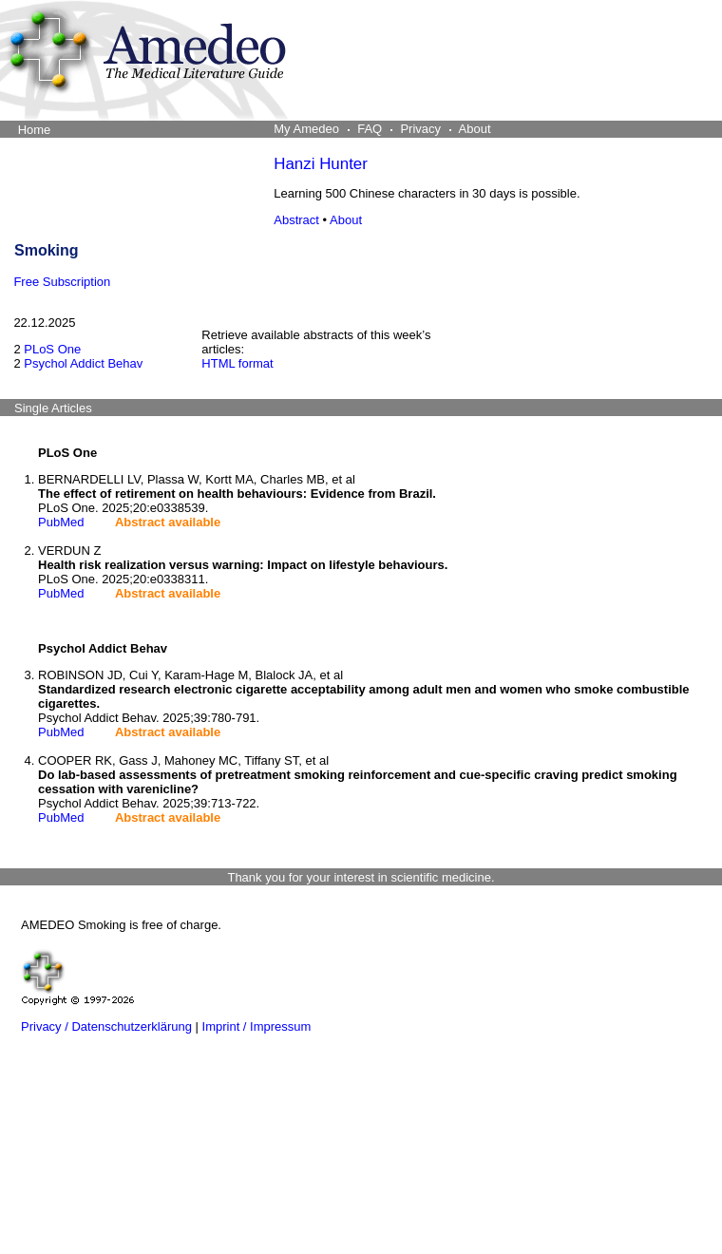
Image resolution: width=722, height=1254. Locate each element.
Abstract (296, 220)
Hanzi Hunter (321, 164)
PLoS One (52, 349)
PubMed (61, 522)
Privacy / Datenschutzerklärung (106, 1026)
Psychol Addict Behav (83, 363)
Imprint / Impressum (257, 1026)
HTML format (237, 363)
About (346, 220)
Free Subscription (61, 282)
